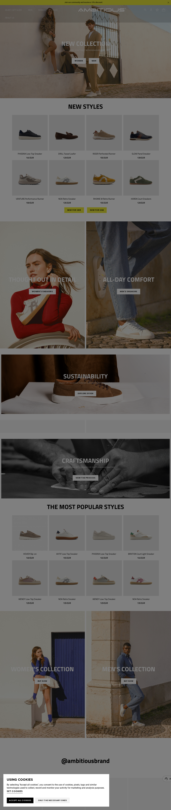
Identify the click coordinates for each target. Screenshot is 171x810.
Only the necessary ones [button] (52, 800)
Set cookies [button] (15, 791)
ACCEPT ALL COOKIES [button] (20, 800)
